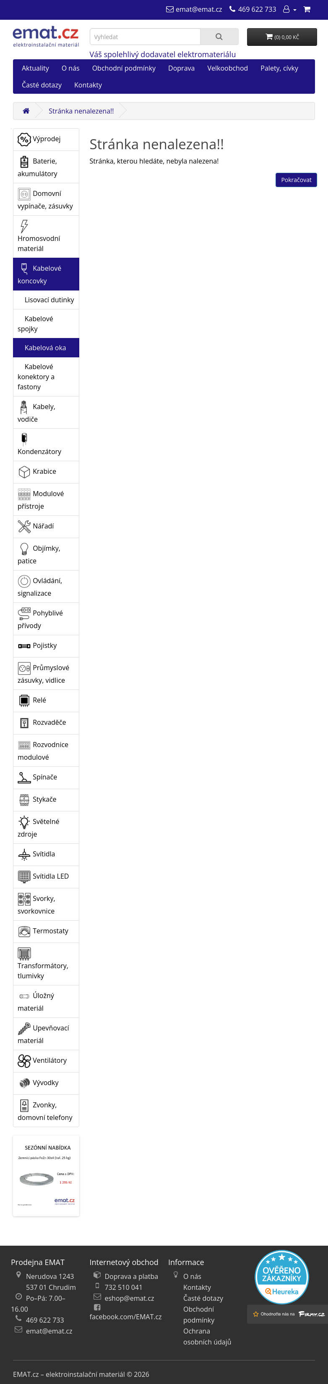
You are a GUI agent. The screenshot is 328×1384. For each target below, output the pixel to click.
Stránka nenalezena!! (81, 111)
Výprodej (39, 139)
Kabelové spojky (35, 323)
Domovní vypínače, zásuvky (45, 199)
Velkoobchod (227, 68)
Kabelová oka (42, 347)
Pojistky (37, 646)
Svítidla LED (43, 877)
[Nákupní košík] (306, 9)
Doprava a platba (132, 1276)
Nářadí (36, 527)
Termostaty (43, 931)
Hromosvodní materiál (39, 236)
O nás (71, 68)
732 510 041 (124, 1287)
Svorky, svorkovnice (36, 904)
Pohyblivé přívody (40, 618)
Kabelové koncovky (39, 273)
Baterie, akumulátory (37, 166)
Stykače (37, 800)
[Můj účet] (289, 9)
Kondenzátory (39, 444)
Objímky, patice (39, 553)
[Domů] (26, 111)
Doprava (181, 68)
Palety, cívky (279, 68)
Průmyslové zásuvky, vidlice (43, 673)
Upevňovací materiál (43, 1033)
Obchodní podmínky (124, 68)
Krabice (37, 472)
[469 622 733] (252, 9)
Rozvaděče (42, 723)
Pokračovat (296, 180)
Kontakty (88, 85)
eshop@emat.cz (129, 1298)
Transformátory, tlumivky (43, 963)
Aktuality (35, 68)
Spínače (37, 777)
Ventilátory (42, 1061)
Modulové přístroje (41, 499)
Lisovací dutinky (46, 299)
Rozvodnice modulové (43, 750)
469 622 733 (45, 1320)
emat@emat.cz (49, 1331)
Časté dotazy (42, 85)
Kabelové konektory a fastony (36, 376)
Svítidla (36, 854)
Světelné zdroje (38, 827)
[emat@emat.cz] (194, 9)
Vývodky (38, 1083)
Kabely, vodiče (36, 412)
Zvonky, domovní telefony (45, 1110)
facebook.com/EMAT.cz (126, 1316)
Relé (32, 701)
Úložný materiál (36, 1001)
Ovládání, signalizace (40, 586)
